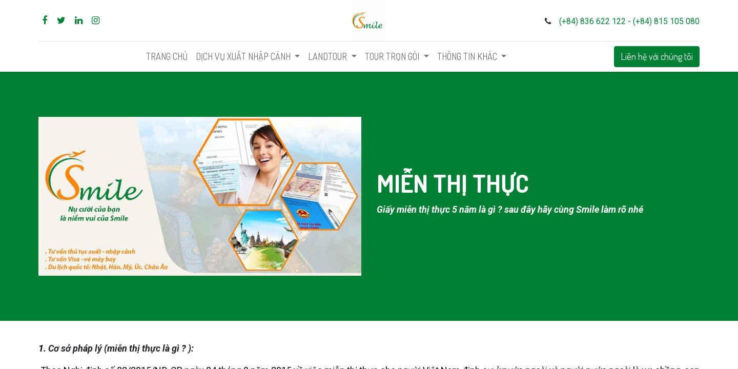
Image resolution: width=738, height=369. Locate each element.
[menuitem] (167, 57)
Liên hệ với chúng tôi (657, 56)
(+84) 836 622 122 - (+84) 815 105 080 (629, 21)
